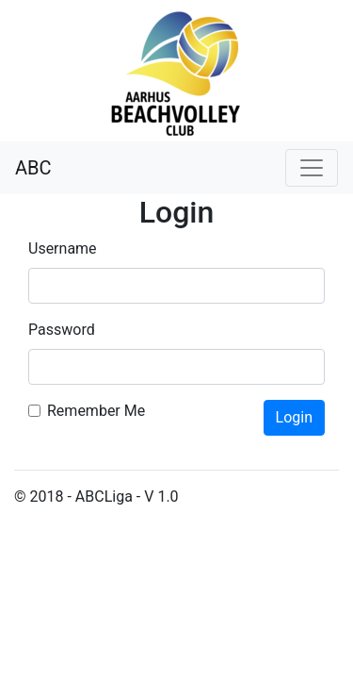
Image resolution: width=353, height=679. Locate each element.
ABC (33, 168)
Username (62, 248)
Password (61, 330)
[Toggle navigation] (311, 168)
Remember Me (96, 411)
